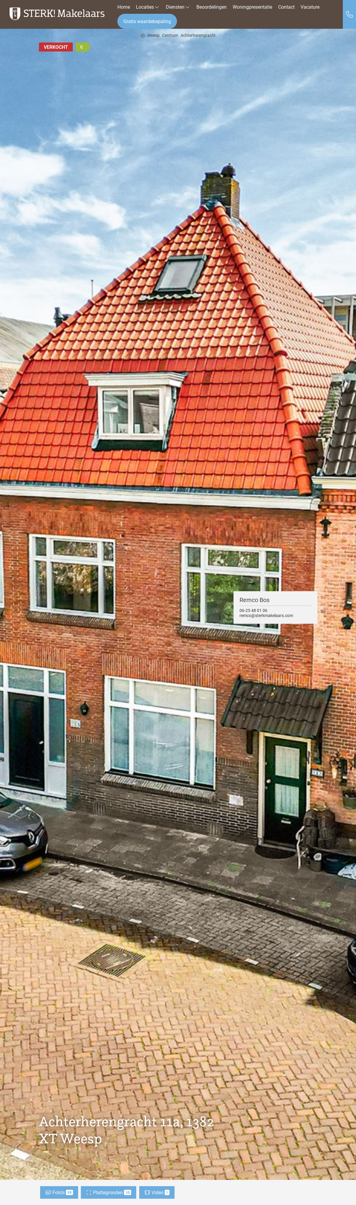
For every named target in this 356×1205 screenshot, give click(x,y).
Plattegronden (108, 1192)
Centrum (170, 35)
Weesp (153, 35)
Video (157, 1192)
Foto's (59, 1192)
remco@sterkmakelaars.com (266, 615)
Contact (286, 7)
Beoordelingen (211, 7)
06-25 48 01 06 (253, 610)
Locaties (148, 7)
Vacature (310, 7)
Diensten (178, 7)
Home (123, 7)
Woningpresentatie (252, 7)
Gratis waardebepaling (147, 21)
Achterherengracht (198, 35)
